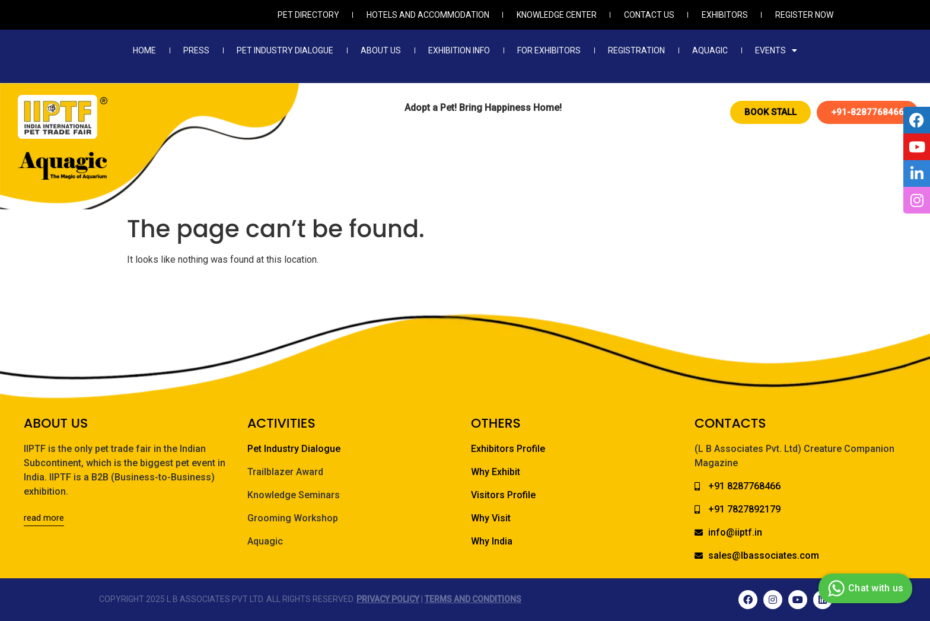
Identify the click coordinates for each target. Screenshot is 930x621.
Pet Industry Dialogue (285, 50)
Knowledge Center (557, 15)
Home (144, 50)
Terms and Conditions (473, 599)
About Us (381, 50)
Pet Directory (308, 15)
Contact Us (649, 15)
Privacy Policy (387, 599)
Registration (636, 50)
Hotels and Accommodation (428, 15)
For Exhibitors (549, 50)
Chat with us (863, 588)
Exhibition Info (459, 50)
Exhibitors (725, 15)
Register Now (804, 15)
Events (776, 50)
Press (196, 50)
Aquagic (710, 50)
